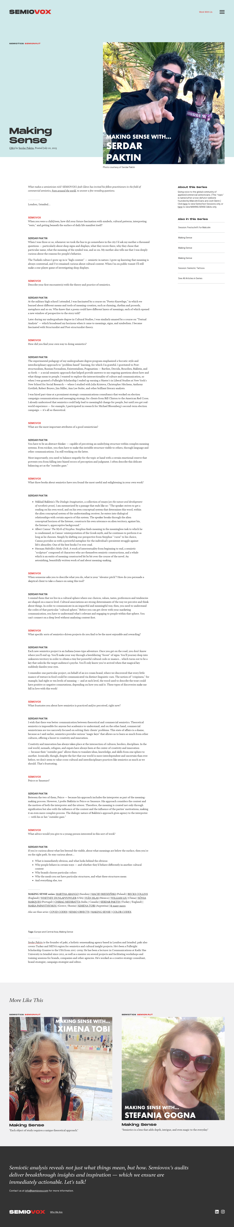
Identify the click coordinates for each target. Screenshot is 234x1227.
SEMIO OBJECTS (79, 912)
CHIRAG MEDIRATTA (67, 901)
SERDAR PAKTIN (110, 901)
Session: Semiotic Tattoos (191, 267)
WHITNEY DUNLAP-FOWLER (58, 898)
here (185, 203)
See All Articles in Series (190, 278)
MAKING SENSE (101, 912)
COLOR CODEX (121, 912)
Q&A (12, 148)
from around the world (64, 190)
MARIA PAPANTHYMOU (42, 905)
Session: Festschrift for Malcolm (194, 227)
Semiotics (16, 43)
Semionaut (33, 43)
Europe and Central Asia (46, 931)
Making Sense (185, 237)
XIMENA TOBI (86, 905)
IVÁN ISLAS (92, 898)
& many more (117, 905)
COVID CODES (58, 912)
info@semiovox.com (36, 1190)
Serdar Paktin (26, 148)
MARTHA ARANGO (67, 894)
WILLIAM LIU (119, 898)
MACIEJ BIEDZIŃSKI (103, 894)
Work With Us (205, 11)
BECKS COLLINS (138, 894)
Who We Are (56, 1211)
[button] (222, 12)
